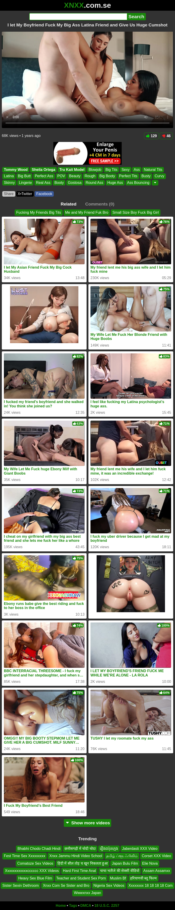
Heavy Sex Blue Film (35, 878)
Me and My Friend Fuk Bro (86, 212)
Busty (146, 176)
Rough (90, 176)
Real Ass (43, 183)
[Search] (78, 16)
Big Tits (111, 170)
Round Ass (94, 183)
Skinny (9, 183)
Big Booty (107, 176)
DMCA (85, 905)
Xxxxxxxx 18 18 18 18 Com (151, 885)
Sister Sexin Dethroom (20, 885)
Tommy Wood (16, 170)
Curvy (159, 176)
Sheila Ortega (43, 170)
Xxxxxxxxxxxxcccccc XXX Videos (32, 871)
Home (61, 905)
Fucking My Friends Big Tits (38, 212)
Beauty (74, 176)
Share (9, 194)
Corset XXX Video (156, 856)
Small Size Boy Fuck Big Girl (135, 212)
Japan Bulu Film (125, 863)
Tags (73, 905)
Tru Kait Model (71, 170)
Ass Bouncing (138, 183)
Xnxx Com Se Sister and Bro (66, 885)
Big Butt (24, 176)
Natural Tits (153, 170)
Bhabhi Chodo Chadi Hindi (39, 849)
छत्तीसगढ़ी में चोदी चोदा (79, 849)
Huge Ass (115, 183)
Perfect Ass (44, 176)
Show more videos (87, 822)
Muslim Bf (118, 878)
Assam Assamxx (156, 871)
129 (151, 136)
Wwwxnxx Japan (87, 893)
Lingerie (25, 183)
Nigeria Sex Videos (108, 885)
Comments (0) (99, 204)
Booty (59, 183)
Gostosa (75, 183)
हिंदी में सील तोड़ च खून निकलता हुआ (82, 863)
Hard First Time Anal (79, 871)
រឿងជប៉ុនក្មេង (109, 849)
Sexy (125, 170)
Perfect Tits (128, 176)
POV (61, 176)
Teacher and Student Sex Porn (81, 878)
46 (166, 136)
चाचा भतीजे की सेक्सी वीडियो (119, 871)
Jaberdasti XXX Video (139, 849)
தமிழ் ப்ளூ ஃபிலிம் (122, 856)
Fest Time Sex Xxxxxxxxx (24, 856)
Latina (9, 176)
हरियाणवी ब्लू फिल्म (143, 878)
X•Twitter (25, 194)
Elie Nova (150, 863)
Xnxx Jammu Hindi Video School (75, 856)
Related (68, 204)
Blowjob (95, 170)
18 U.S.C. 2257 (106, 905)
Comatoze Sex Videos (35, 863)
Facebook (44, 194)
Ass (137, 170)
